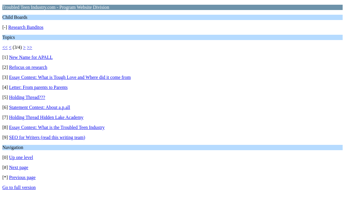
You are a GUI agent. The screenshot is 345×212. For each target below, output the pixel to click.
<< (5, 47)
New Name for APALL (31, 57)
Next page (18, 167)
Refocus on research (28, 67)
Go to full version (19, 187)
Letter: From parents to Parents (38, 87)
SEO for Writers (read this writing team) (47, 137)
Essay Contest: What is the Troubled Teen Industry (57, 127)
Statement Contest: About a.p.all (39, 107)
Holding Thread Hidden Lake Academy (46, 117)
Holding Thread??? (27, 97)
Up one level (21, 157)
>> (29, 47)
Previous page (22, 177)
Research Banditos (26, 27)
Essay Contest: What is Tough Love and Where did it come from (70, 77)
